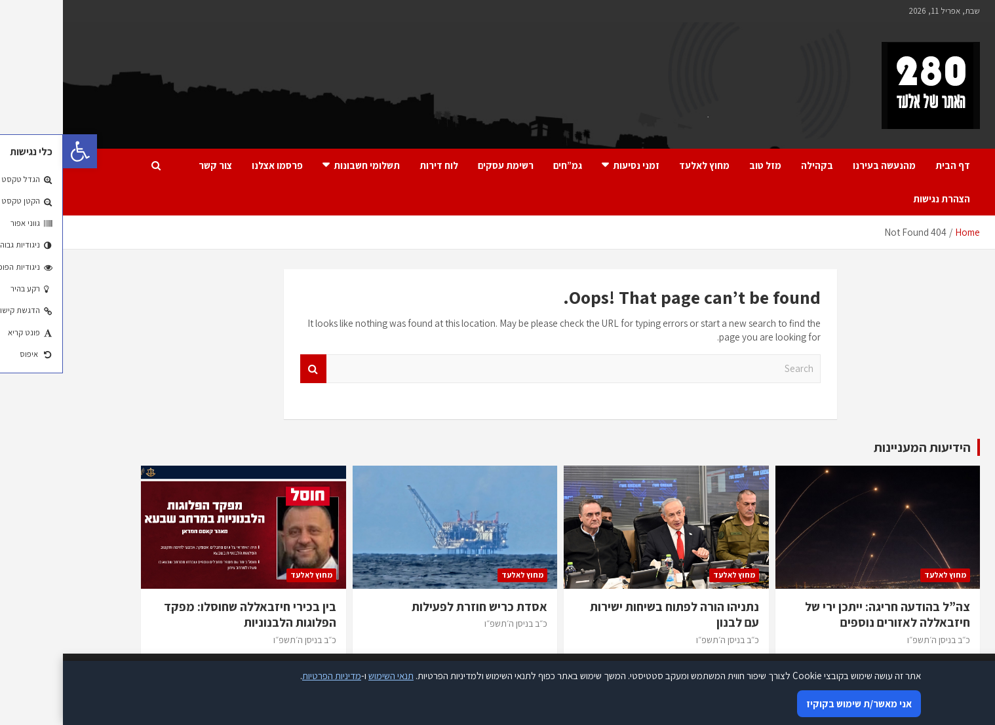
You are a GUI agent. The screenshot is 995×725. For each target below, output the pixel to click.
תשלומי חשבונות (304, 165)
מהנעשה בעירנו (821, 165)
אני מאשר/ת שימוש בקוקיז (796, 703)
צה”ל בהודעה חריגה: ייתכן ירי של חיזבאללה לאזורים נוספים (824, 615)
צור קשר (152, 165)
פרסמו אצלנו (214, 165)
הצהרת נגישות (878, 199)
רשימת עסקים (443, 165)
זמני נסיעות (573, 165)
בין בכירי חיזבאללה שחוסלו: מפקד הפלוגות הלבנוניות (187, 615)
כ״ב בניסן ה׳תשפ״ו (875, 640)
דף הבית (889, 165)
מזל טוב (702, 165)
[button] (17, 151)
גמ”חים (504, 165)
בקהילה (754, 165)
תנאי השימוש (328, 675)
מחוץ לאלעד (641, 165)
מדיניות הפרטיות (268, 675)
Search (250, 369)
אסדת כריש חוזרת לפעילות (416, 606)
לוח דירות (376, 165)
